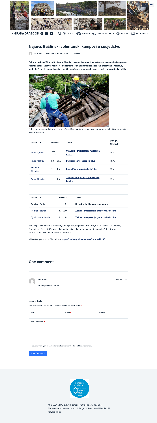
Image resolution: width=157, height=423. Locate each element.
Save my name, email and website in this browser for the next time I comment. (62, 346)
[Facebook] (41, 33)
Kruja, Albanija (37, 161)
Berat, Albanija (38, 179)
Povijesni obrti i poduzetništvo (80, 161)
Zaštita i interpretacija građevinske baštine (95, 211)
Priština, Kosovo (38, 152)
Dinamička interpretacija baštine (81, 169)
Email (68, 312)
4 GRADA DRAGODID (25, 33)
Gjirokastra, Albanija (40, 217)
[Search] (59, 33)
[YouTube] (51, 33)
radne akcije (62, 53)
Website (102, 312)
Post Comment (38, 353)
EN (151, 5)
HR (145, 5)
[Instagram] (46, 33)
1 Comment (75, 53)
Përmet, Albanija (38, 211)
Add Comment (38, 321)
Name (34, 312)
